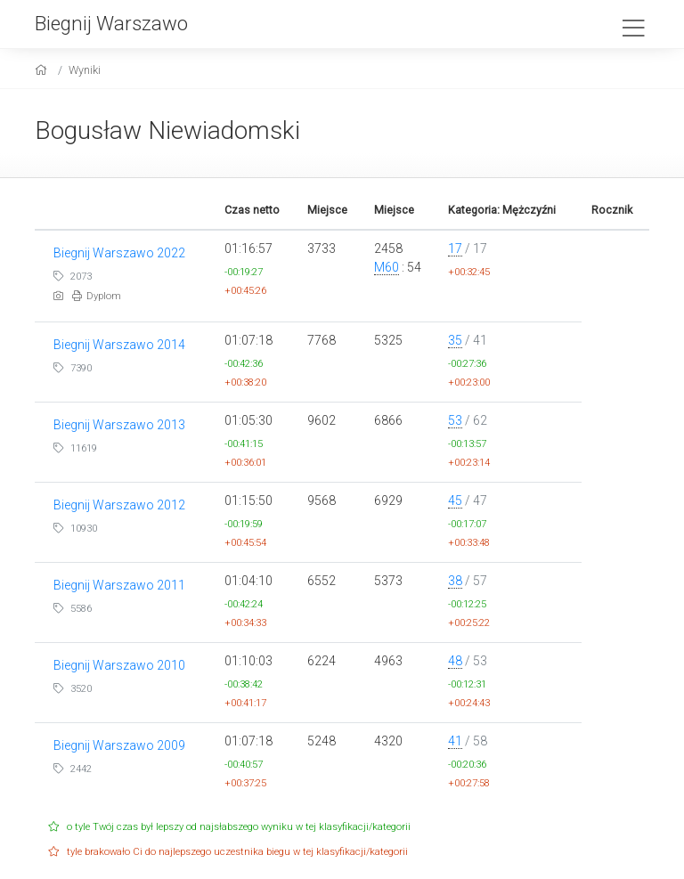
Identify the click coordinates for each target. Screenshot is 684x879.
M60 (386, 267)
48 (455, 661)
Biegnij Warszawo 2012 (119, 505)
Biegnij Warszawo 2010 (119, 665)
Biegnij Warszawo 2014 (119, 345)
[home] (43, 70)
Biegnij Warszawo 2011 (119, 585)
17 (455, 248)
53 (455, 420)
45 (455, 500)
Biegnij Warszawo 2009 (119, 745)
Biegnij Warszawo (111, 23)
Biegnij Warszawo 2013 (119, 425)
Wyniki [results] (85, 70)
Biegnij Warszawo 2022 (119, 253)
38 (455, 581)
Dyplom (96, 296)
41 (455, 741)
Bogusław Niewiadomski (167, 130)
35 (455, 340)
